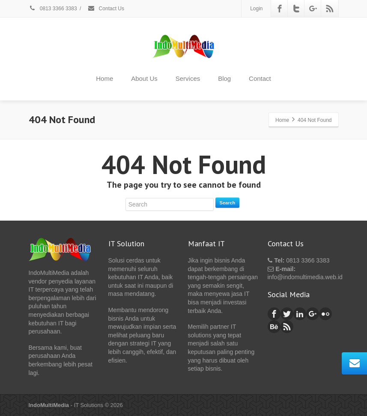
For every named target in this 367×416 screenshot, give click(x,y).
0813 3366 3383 (53, 9)
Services (188, 78)
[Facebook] (279, 8)
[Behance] (274, 326)
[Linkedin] (299, 313)
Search (228, 202)
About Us (144, 78)
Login (256, 9)
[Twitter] (296, 8)
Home (104, 78)
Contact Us (105, 9)
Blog (224, 78)
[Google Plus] (313, 8)
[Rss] (329, 8)
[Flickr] (325, 313)
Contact (260, 78)
